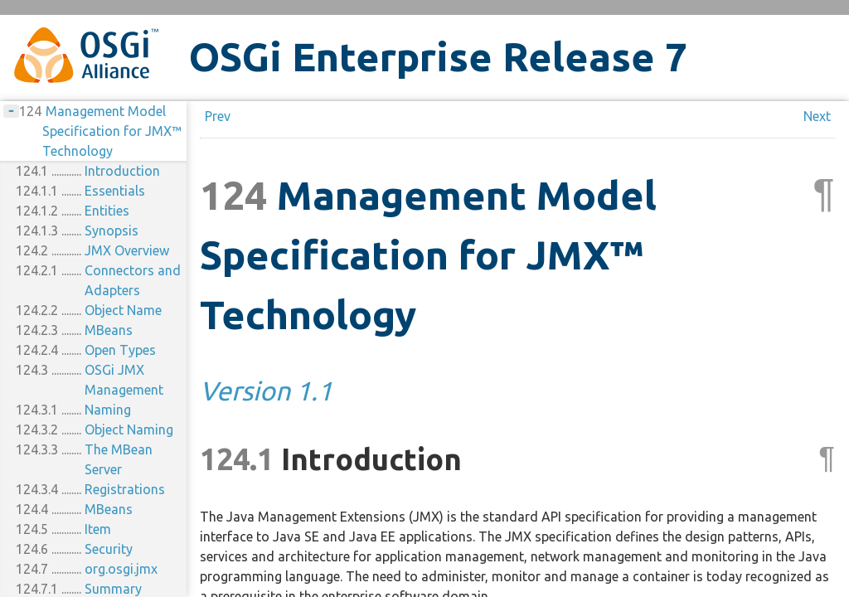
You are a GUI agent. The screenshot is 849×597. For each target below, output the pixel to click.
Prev (217, 116)
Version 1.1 (266, 390)
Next (817, 116)
